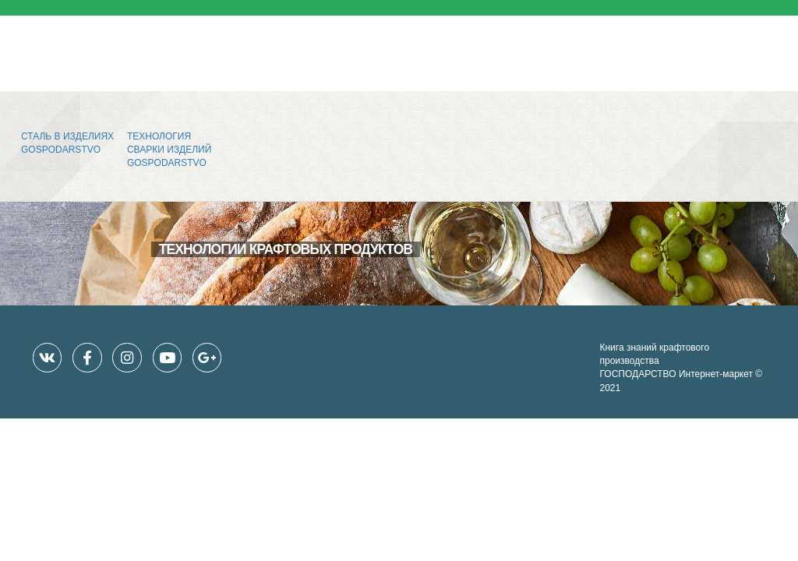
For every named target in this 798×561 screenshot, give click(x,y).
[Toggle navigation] (763, 46)
